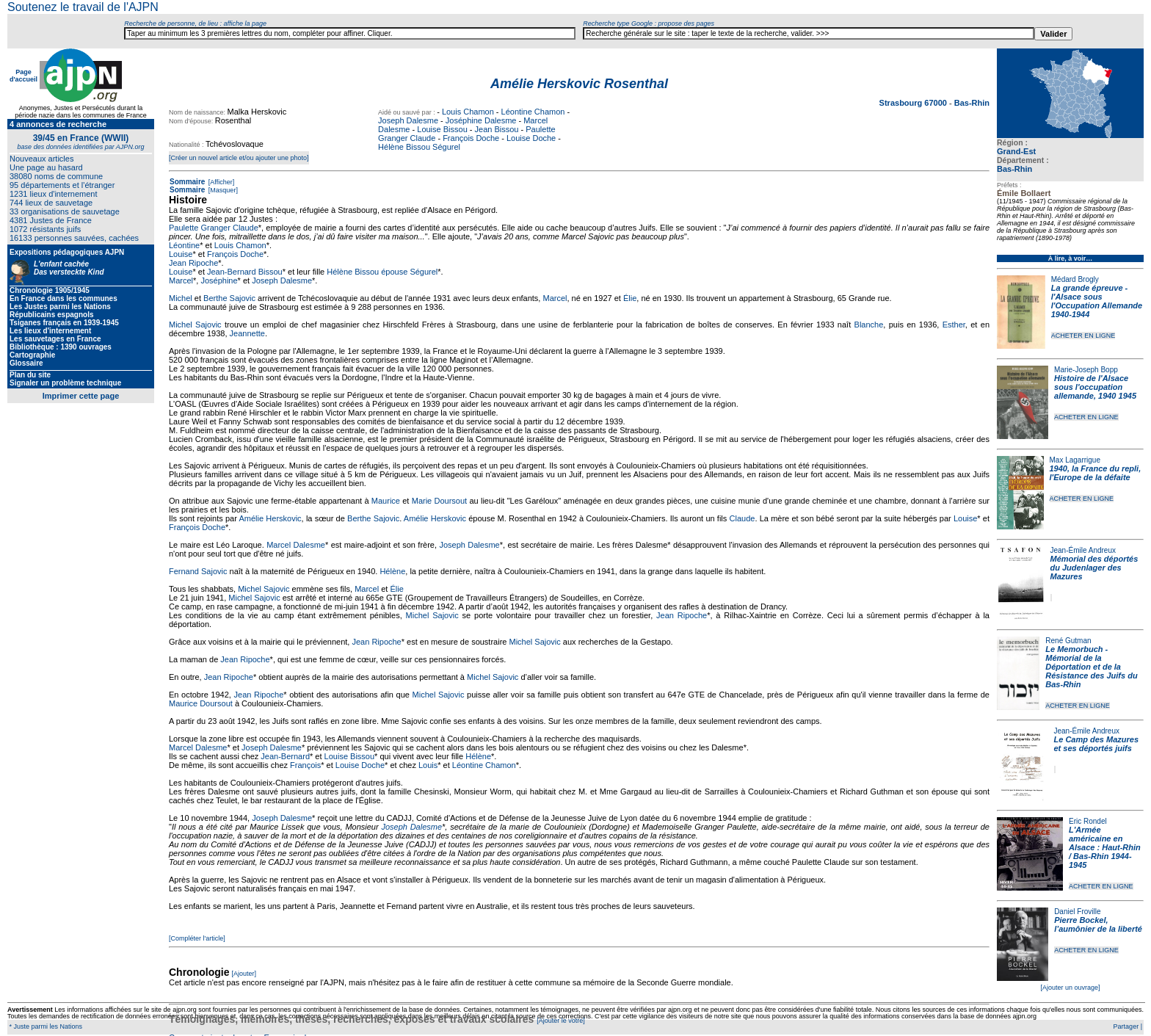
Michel (180, 298)
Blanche (869, 324)
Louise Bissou (442, 129)
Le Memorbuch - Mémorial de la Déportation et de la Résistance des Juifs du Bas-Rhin (1091, 667)
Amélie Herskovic (270, 518)
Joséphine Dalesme (481, 120)
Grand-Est (1016, 151)
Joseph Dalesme (408, 120)
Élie (629, 298)
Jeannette (247, 333)
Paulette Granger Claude (213, 227)
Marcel (181, 280)
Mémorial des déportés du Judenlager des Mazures (1094, 567)
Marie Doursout (439, 500)
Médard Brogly (1075, 279)
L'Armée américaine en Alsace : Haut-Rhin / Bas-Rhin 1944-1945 (1105, 847)
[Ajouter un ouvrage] (1070, 987)
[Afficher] (220, 182)
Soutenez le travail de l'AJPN (83, 7)
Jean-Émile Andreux (1083, 550)
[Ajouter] (244, 973)
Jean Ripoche (193, 262)
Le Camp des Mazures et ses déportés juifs (1096, 744)
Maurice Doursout (201, 703)
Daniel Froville (1077, 912)
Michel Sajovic (195, 324)
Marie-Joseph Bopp (1086, 370)
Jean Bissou (497, 129)
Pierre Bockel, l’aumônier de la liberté (1098, 924)
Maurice (385, 500)
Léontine (184, 245)
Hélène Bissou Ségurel (419, 146)
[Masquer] (222, 190)
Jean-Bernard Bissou (245, 271)
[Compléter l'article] (197, 938)
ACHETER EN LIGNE (1083, 335)
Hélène (392, 571)
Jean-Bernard (285, 756)
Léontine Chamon (533, 111)
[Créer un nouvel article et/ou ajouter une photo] (239, 158)
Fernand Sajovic (198, 571)
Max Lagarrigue (1075, 460)
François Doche (471, 138)
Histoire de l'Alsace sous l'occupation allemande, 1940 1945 (1095, 387)
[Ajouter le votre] (561, 1020)
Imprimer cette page (81, 395)
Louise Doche (531, 138)
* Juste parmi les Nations (44, 1026)
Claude (742, 518)
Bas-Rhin (1014, 168)
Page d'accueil (23, 75)
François (305, 765)
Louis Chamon (468, 111)
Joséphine (218, 280)
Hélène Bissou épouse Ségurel (382, 271)
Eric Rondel (1088, 821)
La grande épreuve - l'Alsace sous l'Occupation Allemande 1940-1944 (1096, 301)
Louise (180, 254)
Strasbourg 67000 (914, 102)
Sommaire (187, 182)
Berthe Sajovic (229, 298)
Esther (954, 324)
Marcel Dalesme (295, 544)
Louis (427, 765)
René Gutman (1068, 641)
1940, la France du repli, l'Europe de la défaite (1095, 473)
